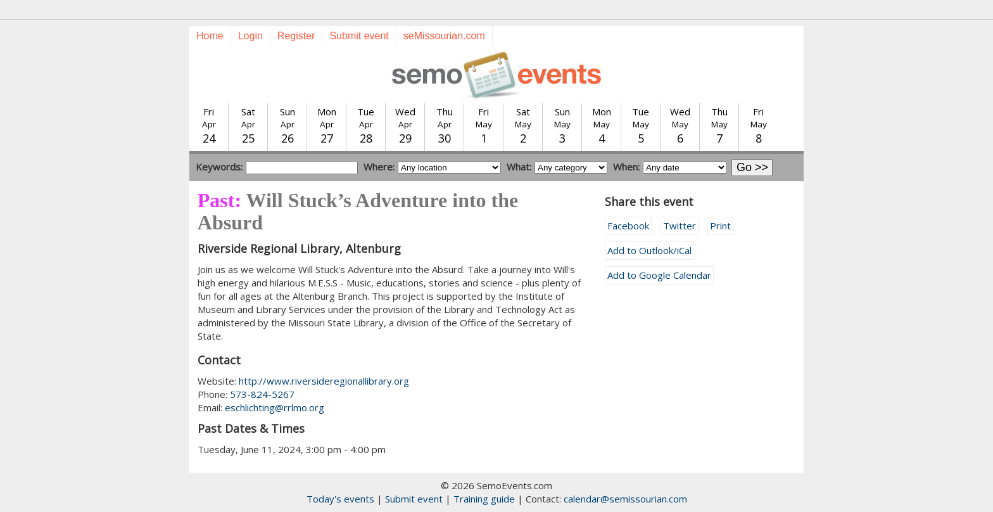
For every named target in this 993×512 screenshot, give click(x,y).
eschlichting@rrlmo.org (274, 407)
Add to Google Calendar (659, 275)
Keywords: (219, 166)
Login (250, 35)
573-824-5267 (262, 394)
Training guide (484, 498)
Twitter (679, 225)
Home (210, 35)
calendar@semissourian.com (625, 498)
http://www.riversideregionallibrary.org (324, 380)
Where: (379, 166)
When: (626, 166)
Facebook (628, 225)
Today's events (340, 498)
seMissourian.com (444, 35)
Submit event (358, 35)
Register (296, 35)
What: (519, 166)
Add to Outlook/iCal (649, 250)
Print (720, 225)
